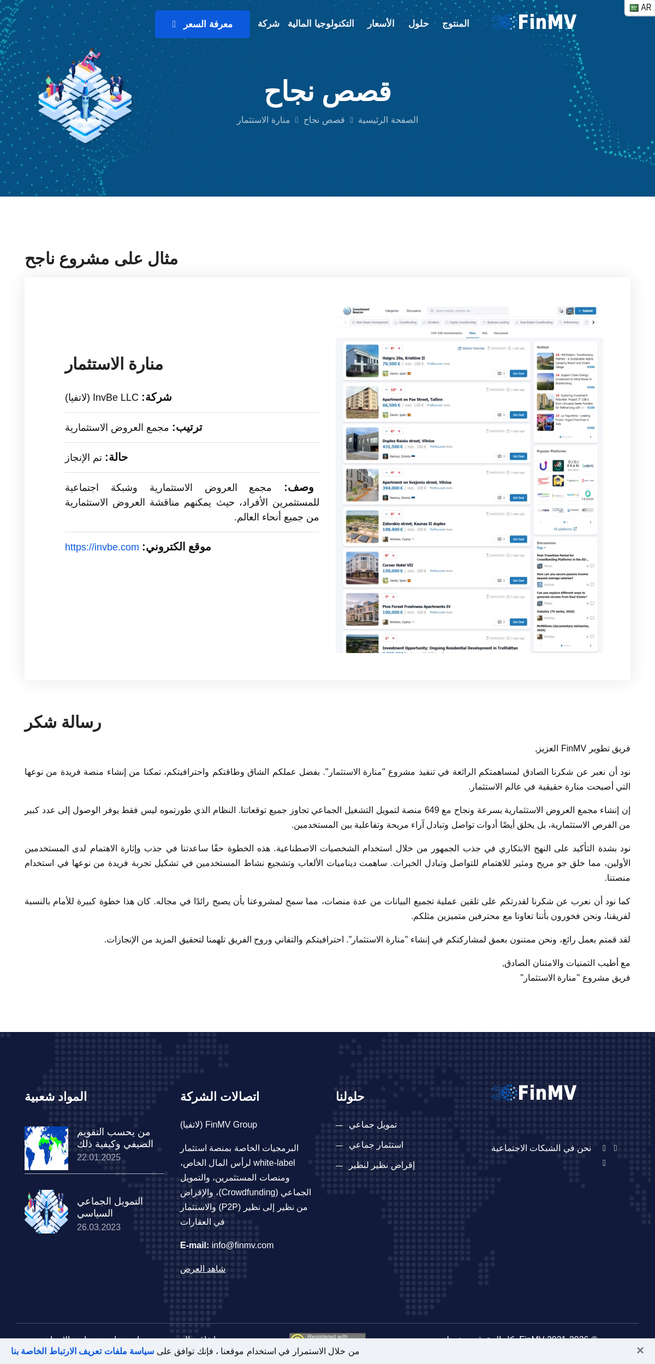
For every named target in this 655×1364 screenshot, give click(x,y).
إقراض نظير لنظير (382, 1165)
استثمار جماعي (376, 1144)
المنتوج (455, 24)
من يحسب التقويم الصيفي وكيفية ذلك (115, 1137)
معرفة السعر (202, 24)
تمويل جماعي (373, 1124)
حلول (418, 24)
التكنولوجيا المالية (321, 24)
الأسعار (381, 24)
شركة (268, 24)
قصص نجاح (323, 119)
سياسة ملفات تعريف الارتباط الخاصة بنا (82, 1351)
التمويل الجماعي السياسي (110, 1207)
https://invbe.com (102, 547)
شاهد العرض (202, 1268)
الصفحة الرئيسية (388, 119)
